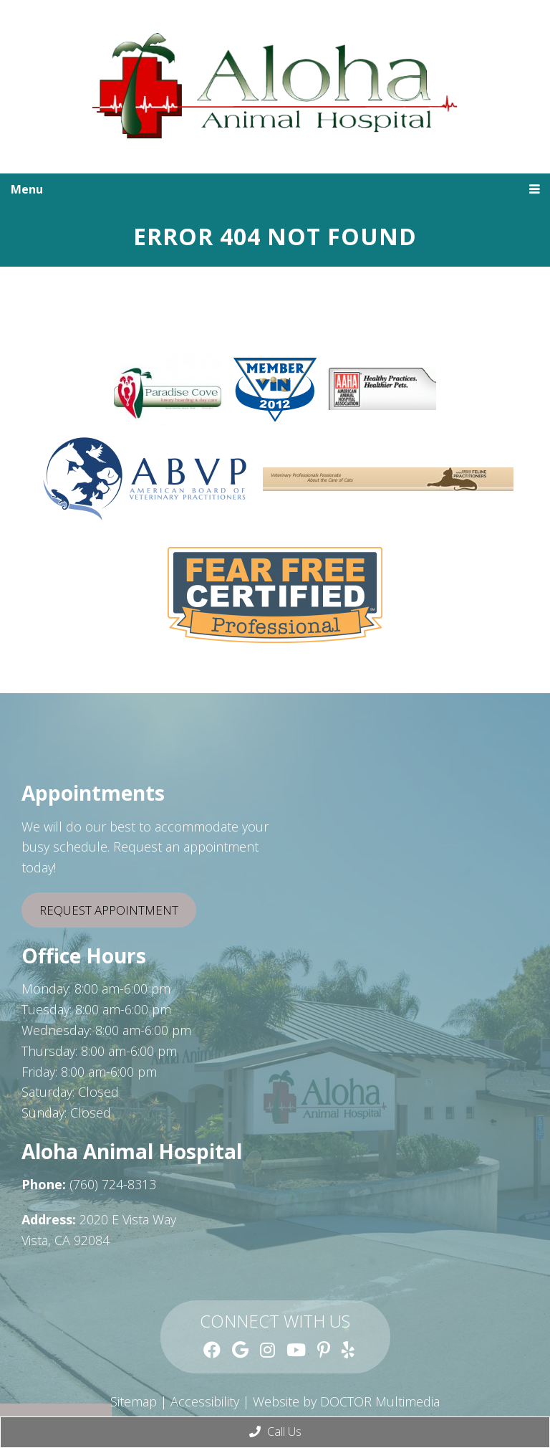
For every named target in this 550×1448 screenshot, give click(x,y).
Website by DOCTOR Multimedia (346, 1401)
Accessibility (204, 1401)
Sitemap (133, 1401)
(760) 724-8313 (112, 1184)
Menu (27, 189)
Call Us (275, 1431)
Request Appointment (108, 910)
